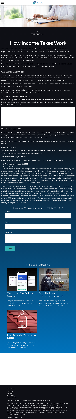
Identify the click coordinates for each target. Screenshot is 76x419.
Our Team (10, 393)
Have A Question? (12, 397)
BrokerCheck (46, 400)
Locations (10, 391)
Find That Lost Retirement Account (51, 294)
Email (7, 222)
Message (8, 233)
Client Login (10, 395)
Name (7, 211)
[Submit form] (10, 248)
